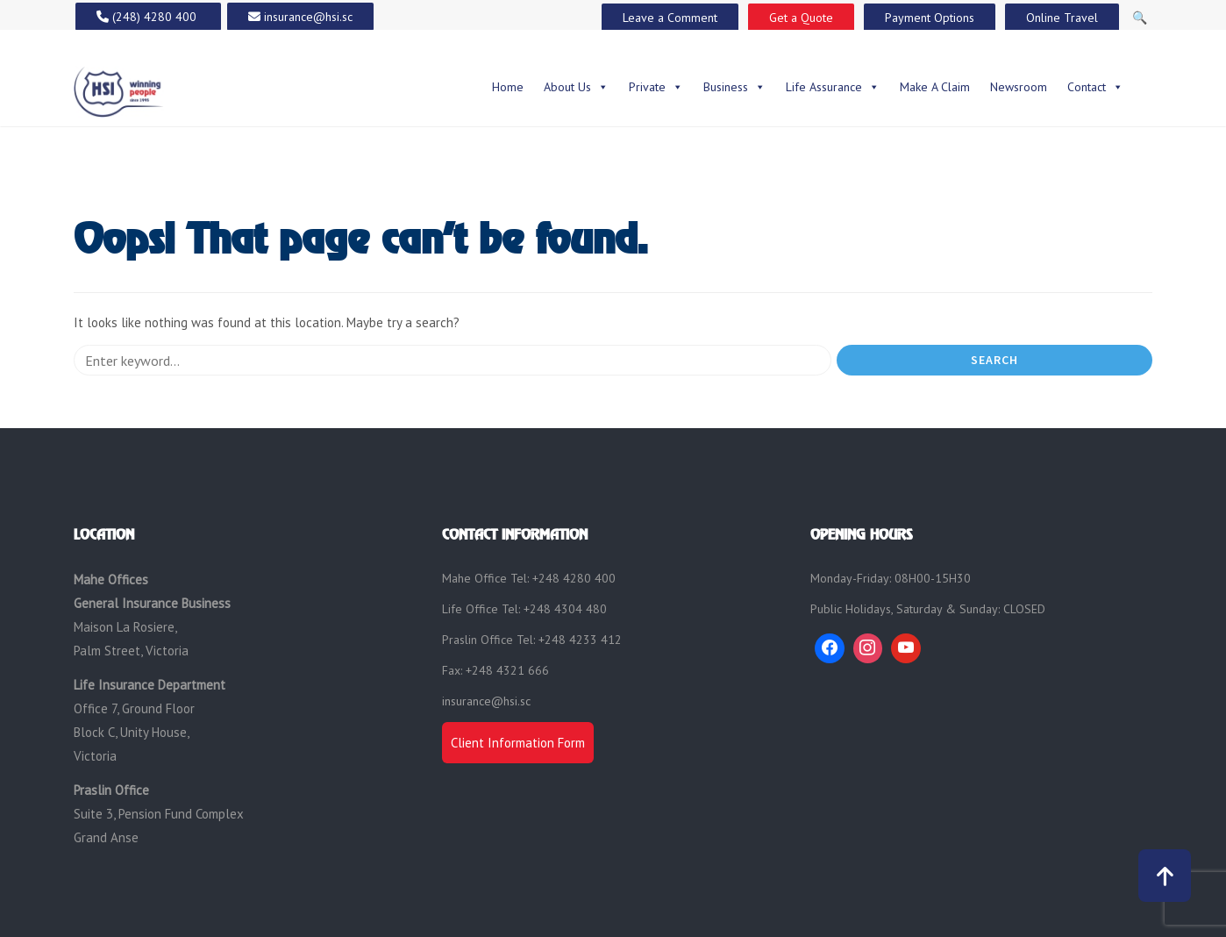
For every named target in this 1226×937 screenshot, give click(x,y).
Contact (1095, 86)
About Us (576, 86)
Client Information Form (518, 742)
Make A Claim (935, 87)
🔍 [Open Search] (1139, 17)
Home (508, 87)
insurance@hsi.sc (486, 701)
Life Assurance (833, 86)
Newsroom (1018, 87)
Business (734, 86)
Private (656, 86)
